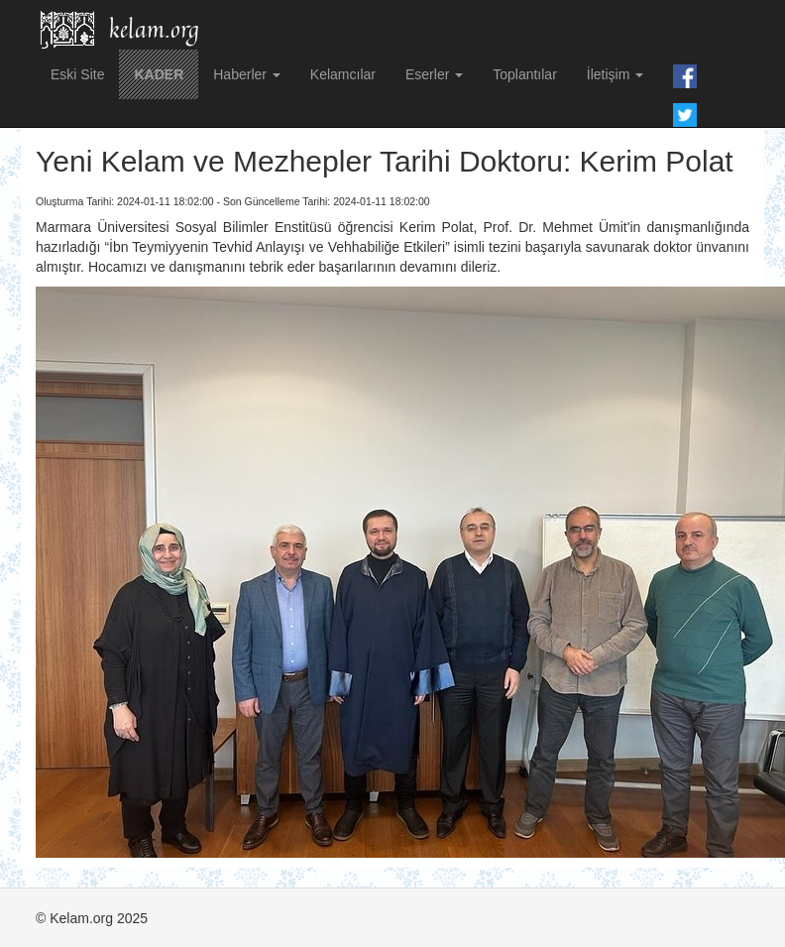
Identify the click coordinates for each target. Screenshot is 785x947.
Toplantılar (525, 74)
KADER (158, 74)
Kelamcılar (343, 74)
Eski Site (77, 74)
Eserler (434, 74)
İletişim (615, 74)
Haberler (246, 74)
